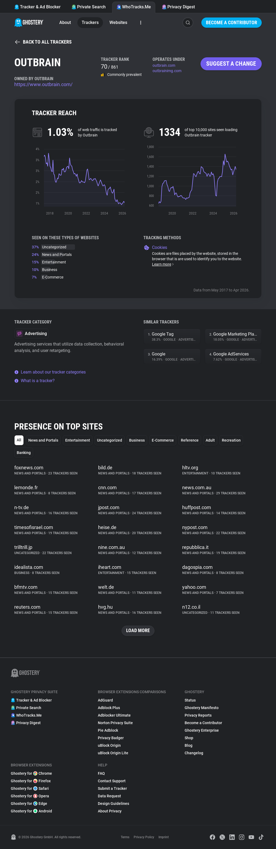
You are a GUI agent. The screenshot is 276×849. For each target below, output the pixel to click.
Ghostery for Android (31, 811)
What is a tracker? (34, 380)
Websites (118, 22)
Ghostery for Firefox (31, 781)
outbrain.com (164, 65)
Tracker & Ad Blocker (37, 6)
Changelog (194, 753)
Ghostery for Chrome (31, 773)
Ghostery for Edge (29, 803)
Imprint (163, 837)
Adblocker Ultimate (114, 715)
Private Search (88, 6)
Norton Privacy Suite (115, 723)
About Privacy (110, 811)
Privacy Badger (111, 738)
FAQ (101, 773)
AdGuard (105, 700)
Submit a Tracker (112, 788)
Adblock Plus (109, 708)
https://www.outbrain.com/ (43, 84)
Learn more (163, 264)
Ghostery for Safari (30, 788)
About (65, 22)
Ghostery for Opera (30, 796)
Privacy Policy (144, 837)
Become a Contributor (231, 22)
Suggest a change (231, 63)
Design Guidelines (113, 803)
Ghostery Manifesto (202, 708)
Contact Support (112, 781)
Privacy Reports (198, 715)
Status (190, 700)
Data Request (109, 796)
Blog (188, 745)
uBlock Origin (109, 745)
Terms (125, 837)
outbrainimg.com (167, 71)
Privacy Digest (178, 6)
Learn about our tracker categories (50, 372)
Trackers (90, 22)
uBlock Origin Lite (113, 753)
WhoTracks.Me (133, 6)
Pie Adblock (108, 730)
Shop (189, 738)
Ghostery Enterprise (202, 730)
